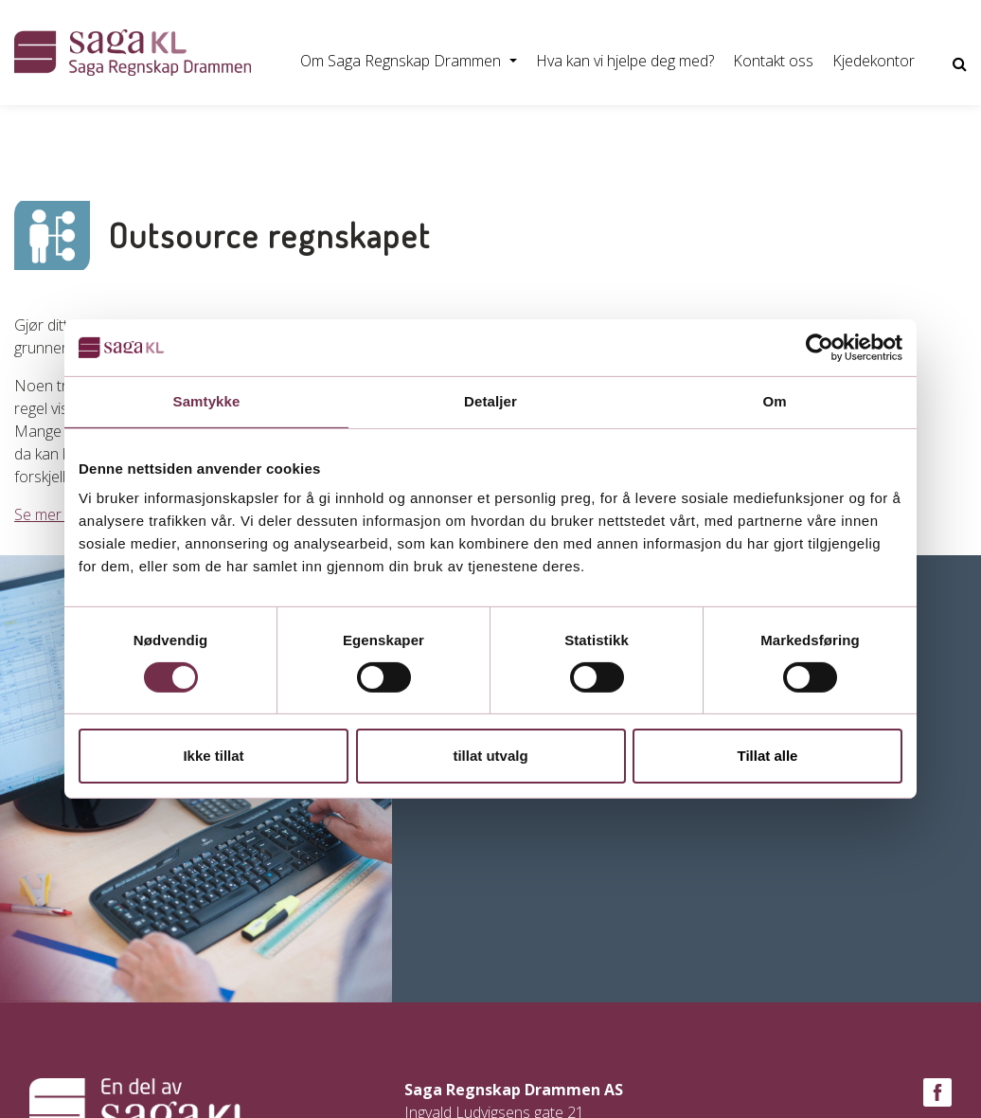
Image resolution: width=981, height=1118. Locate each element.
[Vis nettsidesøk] (960, 64)
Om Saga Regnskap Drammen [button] (402, 60)
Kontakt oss (773, 60)
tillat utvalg (490, 756)
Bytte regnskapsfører (179, 131)
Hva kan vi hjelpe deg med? (625, 60)
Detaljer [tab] (490, 401)
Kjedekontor (873, 60)
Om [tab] (774, 401)
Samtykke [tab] (207, 401)
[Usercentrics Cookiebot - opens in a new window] (819, 348)
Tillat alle (768, 756)
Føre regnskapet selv (350, 131)
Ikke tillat (213, 756)
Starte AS (46, 131)
